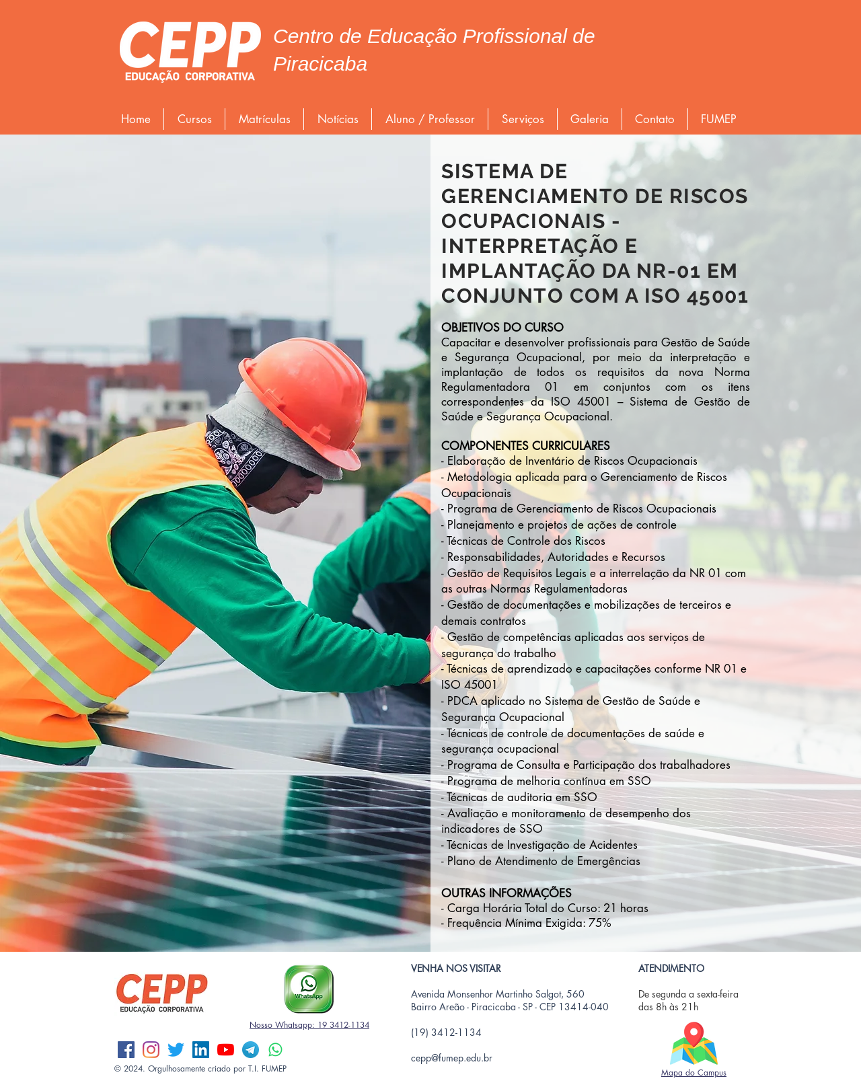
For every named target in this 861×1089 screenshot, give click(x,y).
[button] (194, 119)
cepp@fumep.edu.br (451, 1057)
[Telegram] (250, 1049)
